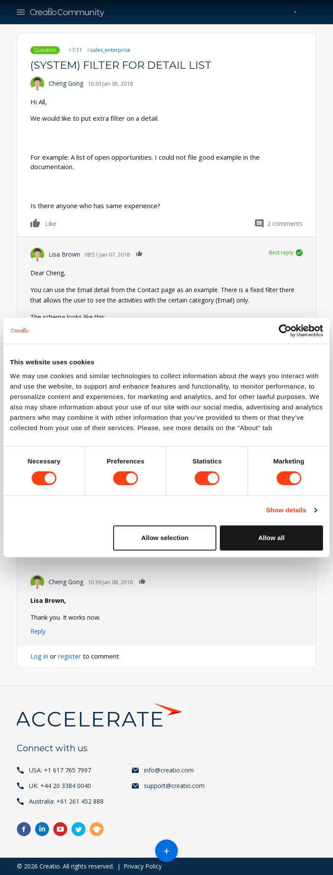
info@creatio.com (169, 770)
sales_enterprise (110, 50)
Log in (39, 656)
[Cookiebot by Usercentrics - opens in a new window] (285, 330)
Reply (38, 631)
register (70, 656)
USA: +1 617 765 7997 (60, 770)
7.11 (77, 50)
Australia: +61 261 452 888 (66, 801)
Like (35, 223)
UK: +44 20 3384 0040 (60, 786)
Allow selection (165, 537)
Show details (286, 510)
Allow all (271, 537)
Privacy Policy (143, 866)
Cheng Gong (66, 83)
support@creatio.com (174, 786)
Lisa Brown (64, 254)
